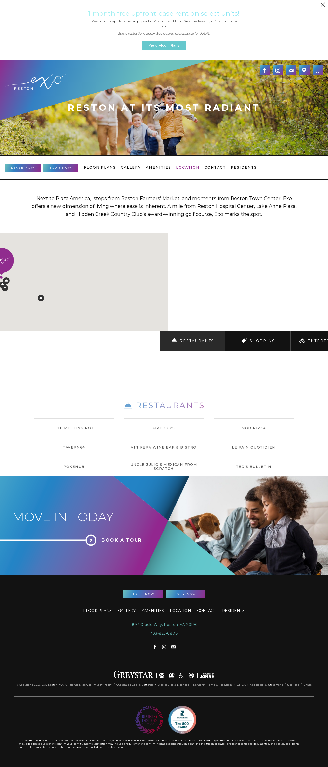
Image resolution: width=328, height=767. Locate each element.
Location (188, 167)
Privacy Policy (102, 683)
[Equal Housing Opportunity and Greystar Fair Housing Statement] (172, 674)
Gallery (131, 167)
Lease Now (23, 167)
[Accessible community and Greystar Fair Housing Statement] (181, 674)
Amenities (158, 167)
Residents (244, 167)
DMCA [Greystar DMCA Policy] (241, 683)
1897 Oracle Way (164, 625)
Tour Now (61, 167)
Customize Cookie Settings (134, 683)
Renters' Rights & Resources (213, 683)
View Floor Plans (164, 45)
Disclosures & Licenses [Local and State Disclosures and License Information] (174, 683)
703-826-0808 (164, 633)
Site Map (293, 683)
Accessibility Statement (267, 683)
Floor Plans (100, 167)
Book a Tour (121, 540)
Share (307, 683)
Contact (215, 167)
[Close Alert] (323, 4)
